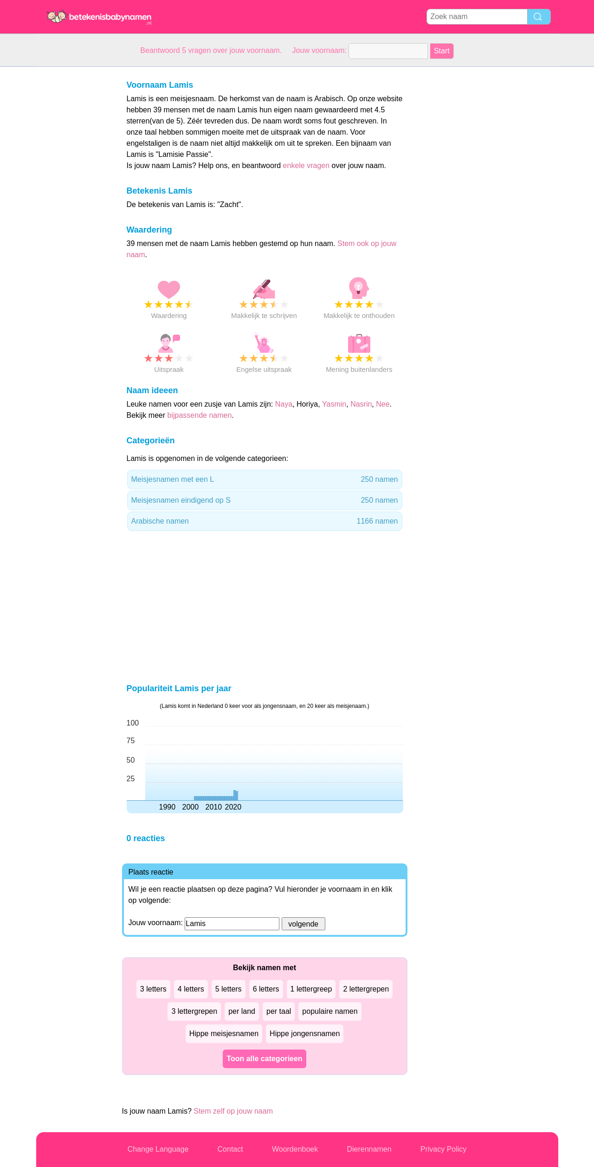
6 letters (266, 989)
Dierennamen (369, 1149)
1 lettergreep (311, 989)
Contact (230, 1149)
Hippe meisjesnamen (223, 1033)
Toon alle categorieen (264, 1059)
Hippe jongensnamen (305, 1033)
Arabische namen (264, 521)
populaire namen (329, 1011)
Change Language (158, 1149)
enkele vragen (306, 165)
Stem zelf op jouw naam (233, 1111)
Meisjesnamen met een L (264, 479)
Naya (283, 404)
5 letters (228, 989)
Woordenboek (295, 1149)
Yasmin (334, 404)
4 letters (191, 989)
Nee (382, 404)
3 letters (153, 989)
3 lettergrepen (194, 1011)
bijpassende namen (200, 415)
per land (241, 1011)
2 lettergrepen (366, 989)
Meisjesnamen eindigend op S (264, 500)
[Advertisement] (73, 206)
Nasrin (361, 404)
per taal (278, 1011)
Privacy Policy (443, 1149)
